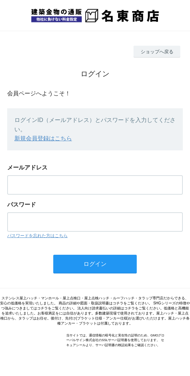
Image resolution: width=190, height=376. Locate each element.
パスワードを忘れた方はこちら (37, 235)
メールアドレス (27, 167)
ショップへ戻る (157, 51)
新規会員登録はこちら (43, 138)
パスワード (21, 204)
